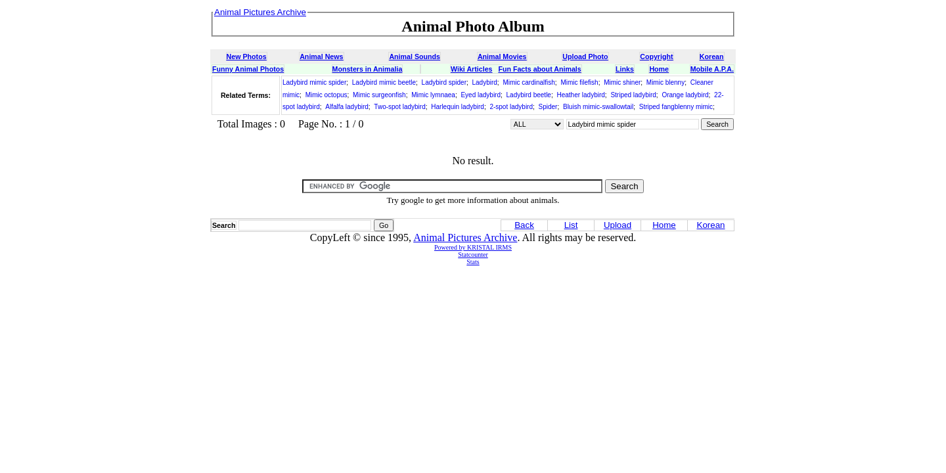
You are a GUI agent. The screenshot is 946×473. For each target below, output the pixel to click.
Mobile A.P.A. (712, 69)
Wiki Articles (471, 69)
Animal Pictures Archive (465, 237)
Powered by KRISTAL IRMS (473, 247)
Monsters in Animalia (367, 69)
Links (625, 69)
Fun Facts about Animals (539, 69)
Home (659, 69)
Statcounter (473, 254)
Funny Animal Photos (248, 69)
